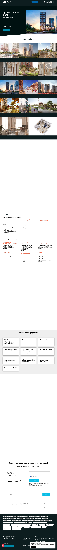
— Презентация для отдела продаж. (10, 258)
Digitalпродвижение (42, 253)
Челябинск (29, 522)
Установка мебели (35, 524)
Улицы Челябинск (36, 522)
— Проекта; (22, 256)
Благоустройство (9, 4)
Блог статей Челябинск (48, 520)
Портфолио (4, 4)
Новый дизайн (6, 518)
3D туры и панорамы (44, 243)
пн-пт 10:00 (44, 526)
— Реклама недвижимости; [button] (25, 246)
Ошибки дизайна (37, 518)
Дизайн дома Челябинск (33, 516)
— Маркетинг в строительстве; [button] (26, 245)
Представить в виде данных (27, 520)
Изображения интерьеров (7, 516)
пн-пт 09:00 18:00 (26, 526)
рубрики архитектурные (7, 528)
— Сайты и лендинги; (42, 255)
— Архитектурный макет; (7, 230)
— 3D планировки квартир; (43, 223)
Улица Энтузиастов (43, 522)
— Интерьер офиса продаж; (25, 227)
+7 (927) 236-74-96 (50, 1)
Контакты (53, 4)
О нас (45, 4)
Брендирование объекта (7, 253)
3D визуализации (26, 4)
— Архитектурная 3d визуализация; (45, 245)
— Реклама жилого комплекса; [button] (26, 247)
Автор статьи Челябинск (29, 518)
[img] (44, 2)
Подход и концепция (6, 524)
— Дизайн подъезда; (24, 228)
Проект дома (26, 516)
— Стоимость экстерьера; (25, 257)
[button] (6, 30)
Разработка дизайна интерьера (26, 220)
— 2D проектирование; (42, 225)
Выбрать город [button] (41, 1)
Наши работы (28, 39)
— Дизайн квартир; (24, 223)
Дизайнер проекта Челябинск (43, 516)
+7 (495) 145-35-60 (26, 538)
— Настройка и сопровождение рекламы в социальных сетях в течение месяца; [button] (44, 259)
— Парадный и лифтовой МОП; (26, 226)
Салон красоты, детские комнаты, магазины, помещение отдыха (21, 524)
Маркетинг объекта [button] (26, 243)
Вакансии (48, 4)
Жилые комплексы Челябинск (17, 516)
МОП (15, 4)
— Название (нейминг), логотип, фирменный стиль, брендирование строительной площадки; (9, 256)
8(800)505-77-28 (11, 473)
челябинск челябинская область (17, 526)
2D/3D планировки (34, 4)
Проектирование (20, 4)
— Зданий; (22, 260)
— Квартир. (22, 261)
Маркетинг (40, 4)
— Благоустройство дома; (25, 259)
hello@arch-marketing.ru (49, 2)
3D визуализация (25, 253)
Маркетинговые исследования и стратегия (10, 243)
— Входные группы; (6, 226)
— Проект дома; (23, 258)
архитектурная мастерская (16, 528)
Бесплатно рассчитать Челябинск (38, 520)
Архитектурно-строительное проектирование (10, 220)
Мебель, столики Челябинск (17, 520)
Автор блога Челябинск (21, 518)
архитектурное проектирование (35, 526)
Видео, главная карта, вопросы (8, 522)
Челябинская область (50, 524)
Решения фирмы (42, 524)
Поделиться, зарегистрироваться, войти (20, 522)
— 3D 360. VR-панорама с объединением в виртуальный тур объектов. (45, 247)
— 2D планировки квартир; (43, 224)
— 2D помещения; (41, 227)
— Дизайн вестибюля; (24, 229)
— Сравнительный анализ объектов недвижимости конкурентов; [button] (8, 246)
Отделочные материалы (7, 526)
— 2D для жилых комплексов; (44, 226)
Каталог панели (45, 518)
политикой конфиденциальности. (37, 485)
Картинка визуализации (7, 520)
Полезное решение (12, 518)
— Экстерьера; (23, 255)
